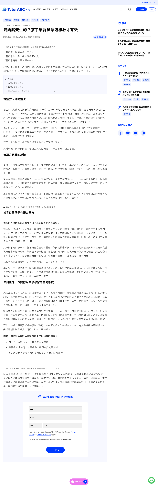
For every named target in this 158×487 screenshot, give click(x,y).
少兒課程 (16, 25)
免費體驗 (141, 9)
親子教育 (26, 25)
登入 (151, 9)
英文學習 (7, 25)
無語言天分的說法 (15, 87)
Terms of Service (44, 435)
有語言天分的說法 (15, 83)
